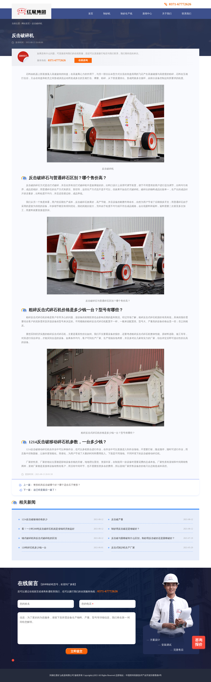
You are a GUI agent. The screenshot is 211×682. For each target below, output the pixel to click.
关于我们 (167, 13)
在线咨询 (83, 60)
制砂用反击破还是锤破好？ (125, 529)
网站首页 (26, 23)
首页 (90, 13)
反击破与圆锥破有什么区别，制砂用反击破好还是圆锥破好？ (143, 538)
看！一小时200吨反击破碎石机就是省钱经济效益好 (48, 529)
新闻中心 (147, 13)
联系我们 (186, 13)
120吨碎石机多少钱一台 (34, 547)
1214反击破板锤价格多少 (34, 519)
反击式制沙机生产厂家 (123, 547)
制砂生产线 (126, 13)
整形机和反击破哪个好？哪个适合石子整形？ (56, 485)
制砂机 (106, 13)
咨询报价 (198, 642)
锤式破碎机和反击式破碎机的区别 (39, 538)
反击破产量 (117, 519)
